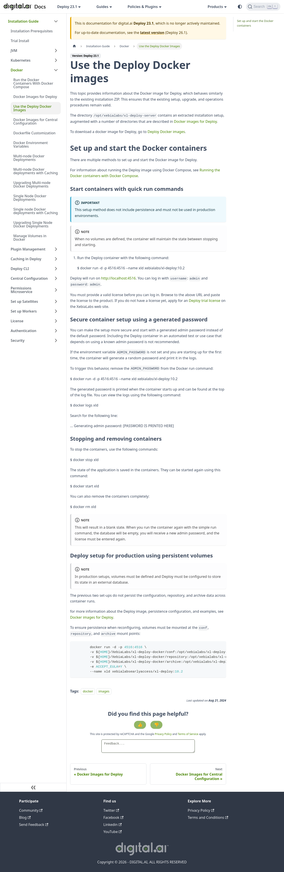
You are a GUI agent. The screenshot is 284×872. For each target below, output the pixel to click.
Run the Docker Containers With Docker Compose (33, 83)
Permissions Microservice (21, 290)
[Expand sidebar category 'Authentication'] (56, 330)
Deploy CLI (20, 268)
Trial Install (20, 40)
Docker (17, 70)
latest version (152, 32)
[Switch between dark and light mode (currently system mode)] (239, 6)
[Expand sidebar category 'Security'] (56, 340)
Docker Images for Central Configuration (35, 121)
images (104, 691)
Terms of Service (188, 734)
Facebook (113, 817)
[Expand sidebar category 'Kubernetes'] (56, 60)
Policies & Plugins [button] (143, 6)
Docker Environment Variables (30, 144)
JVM (14, 50)
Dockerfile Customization (34, 133)
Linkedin (112, 824)
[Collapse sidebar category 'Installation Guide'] (56, 21)
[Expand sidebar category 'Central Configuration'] (56, 278)
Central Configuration (29, 278)
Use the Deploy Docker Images (32, 108)
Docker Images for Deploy (35, 96)
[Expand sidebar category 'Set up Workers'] (56, 311)
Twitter (111, 810)
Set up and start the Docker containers (255, 23)
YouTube (112, 831)
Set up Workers (24, 311)
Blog (25, 817)
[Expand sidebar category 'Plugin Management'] (56, 249)
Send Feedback (33, 824)
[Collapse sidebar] (33, 787)
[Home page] (74, 46)
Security (17, 340)
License (17, 321)
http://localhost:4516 (118, 278)
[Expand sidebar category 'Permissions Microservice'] (56, 290)
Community (31, 810)
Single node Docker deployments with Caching (35, 211)
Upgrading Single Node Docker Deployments (32, 224)
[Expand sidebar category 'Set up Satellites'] (56, 301)
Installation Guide (23, 21)
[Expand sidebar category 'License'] (56, 321)
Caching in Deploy (26, 258)
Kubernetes (20, 60)
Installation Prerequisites (32, 31)
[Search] (263, 7)
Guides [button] (102, 6)
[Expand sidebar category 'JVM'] (56, 50)
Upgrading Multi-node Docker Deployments (31, 184)
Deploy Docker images (166, 131)
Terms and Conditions (208, 817)
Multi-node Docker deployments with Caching (35, 171)
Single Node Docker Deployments (29, 198)
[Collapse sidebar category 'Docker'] (56, 70)
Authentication (23, 330)
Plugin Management (28, 249)
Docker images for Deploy (195, 121)
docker (88, 691)
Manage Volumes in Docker (29, 237)
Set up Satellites (24, 301)
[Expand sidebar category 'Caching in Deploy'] (56, 258)
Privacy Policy (163, 734)
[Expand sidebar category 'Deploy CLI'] (56, 268)
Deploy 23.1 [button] (67, 6)
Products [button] (215, 6)
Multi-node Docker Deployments (29, 158)
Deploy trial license (204, 300)
